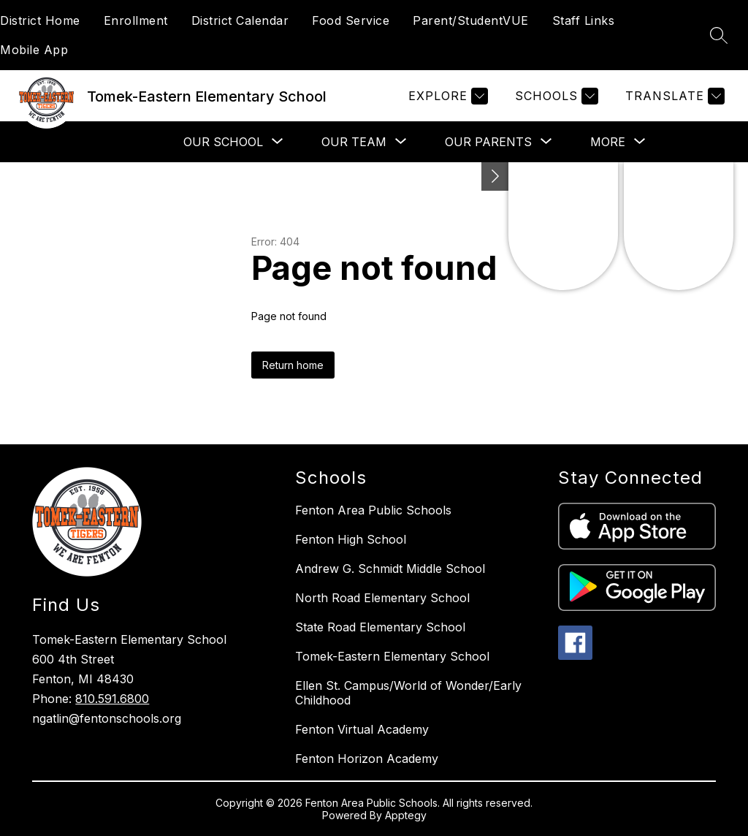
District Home (40, 20)
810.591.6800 (112, 698)
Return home (293, 365)
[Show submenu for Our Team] (353, 142)
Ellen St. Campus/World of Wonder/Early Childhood (408, 692)
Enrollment (136, 20)
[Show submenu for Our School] (223, 142)
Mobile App (34, 49)
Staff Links (583, 20)
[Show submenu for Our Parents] (488, 142)
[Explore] (446, 96)
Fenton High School (350, 539)
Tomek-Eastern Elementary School (392, 656)
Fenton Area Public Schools (373, 510)
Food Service (350, 20)
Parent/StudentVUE (471, 20)
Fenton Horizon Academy (366, 758)
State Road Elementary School (380, 627)
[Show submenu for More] (607, 142)
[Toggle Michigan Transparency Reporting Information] (495, 176)
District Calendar (240, 20)
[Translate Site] (673, 96)
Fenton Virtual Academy (362, 729)
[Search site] (719, 35)
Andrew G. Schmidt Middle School (390, 568)
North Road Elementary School (382, 597)
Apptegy (406, 815)
